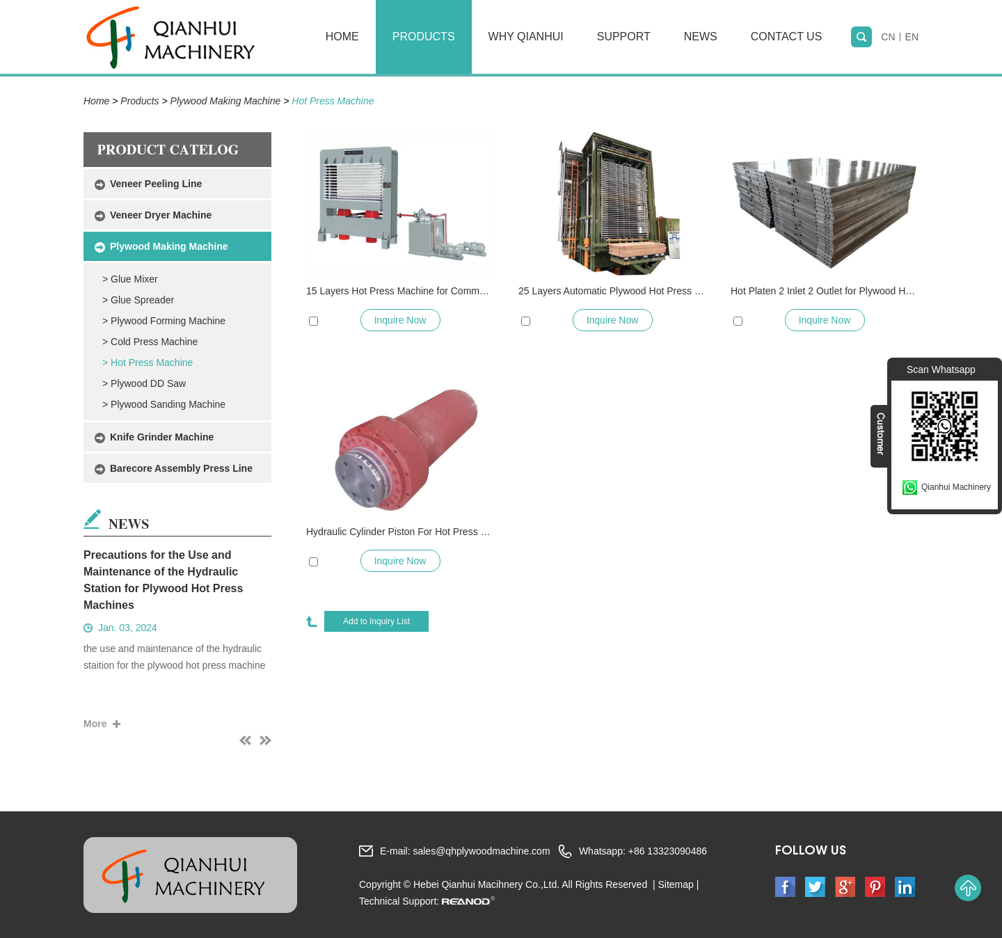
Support (624, 36)
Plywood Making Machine (225, 100)
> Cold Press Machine (150, 341)
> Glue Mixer (130, 279)
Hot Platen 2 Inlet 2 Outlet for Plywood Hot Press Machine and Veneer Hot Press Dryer (824, 290)
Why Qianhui (526, 36)
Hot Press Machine (333, 100)
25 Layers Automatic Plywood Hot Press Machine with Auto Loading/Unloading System (612, 290)
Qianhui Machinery (956, 487)
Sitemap (675, 884)
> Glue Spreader (138, 299)
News (700, 36)
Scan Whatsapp (941, 369)
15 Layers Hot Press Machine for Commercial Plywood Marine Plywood (400, 290)
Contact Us (786, 36)
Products (423, 36)
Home (342, 36)
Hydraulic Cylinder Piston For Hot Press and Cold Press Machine (400, 531)
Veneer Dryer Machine (161, 215)
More (95, 723)
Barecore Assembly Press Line (181, 468)
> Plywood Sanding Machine (163, 404)
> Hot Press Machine (147, 362)
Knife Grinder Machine (162, 437)
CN (888, 36)
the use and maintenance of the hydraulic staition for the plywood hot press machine (174, 657)
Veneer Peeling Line (156, 183)
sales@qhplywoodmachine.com (481, 851)
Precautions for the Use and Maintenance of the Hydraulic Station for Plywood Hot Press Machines (163, 580)
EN (911, 36)
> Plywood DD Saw (144, 383)
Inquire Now (400, 320)
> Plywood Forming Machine (163, 320)
